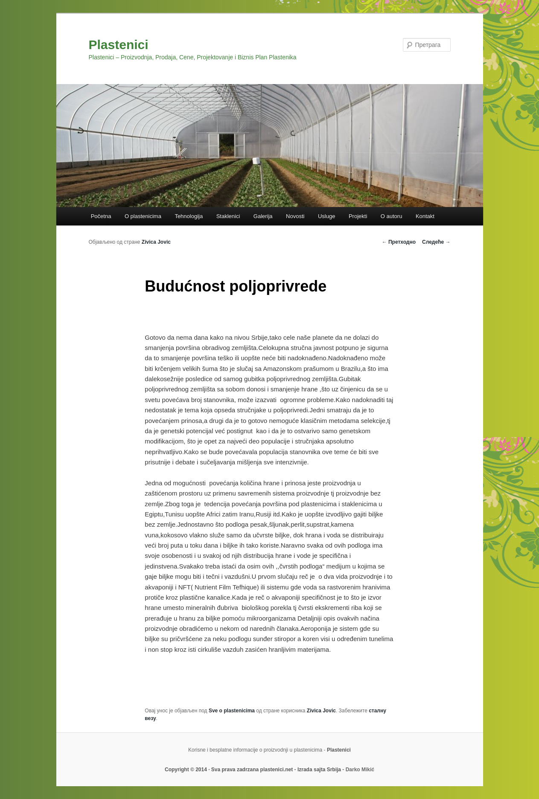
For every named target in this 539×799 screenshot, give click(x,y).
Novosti (295, 216)
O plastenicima (143, 216)
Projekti (358, 216)
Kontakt (425, 216)
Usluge (326, 216)
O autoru (391, 216)
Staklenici (228, 216)
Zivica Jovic (156, 242)
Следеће (436, 242)
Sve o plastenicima (232, 711)
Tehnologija (189, 216)
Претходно (399, 242)
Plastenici (119, 45)
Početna (101, 216)
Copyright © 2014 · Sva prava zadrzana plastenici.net (229, 770)
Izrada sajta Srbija (319, 770)
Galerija (263, 216)
